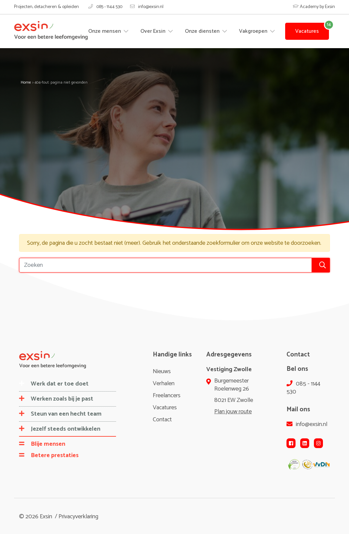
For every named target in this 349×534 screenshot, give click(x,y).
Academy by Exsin (314, 7)
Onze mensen (105, 31)
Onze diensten (203, 31)
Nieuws (162, 371)
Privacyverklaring (78, 517)
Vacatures (307, 31)
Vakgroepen (254, 31)
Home (26, 82)
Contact (162, 420)
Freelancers (167, 396)
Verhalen (163, 384)
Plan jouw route (233, 412)
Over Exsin (153, 31)
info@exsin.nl (146, 7)
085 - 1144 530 (105, 7)
